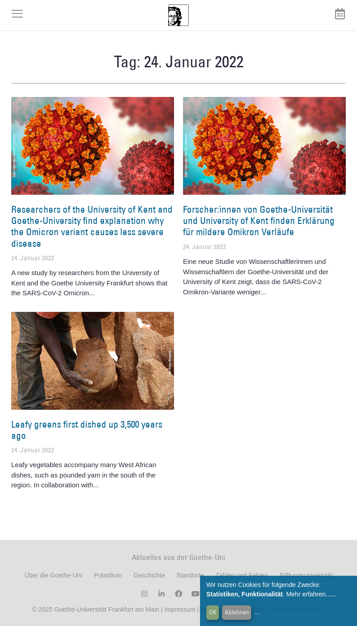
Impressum (178, 609)
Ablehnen (237, 612)
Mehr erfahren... (308, 594)
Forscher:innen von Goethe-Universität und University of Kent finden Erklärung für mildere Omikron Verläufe (259, 220)
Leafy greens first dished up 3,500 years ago (86, 430)
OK (213, 612)
